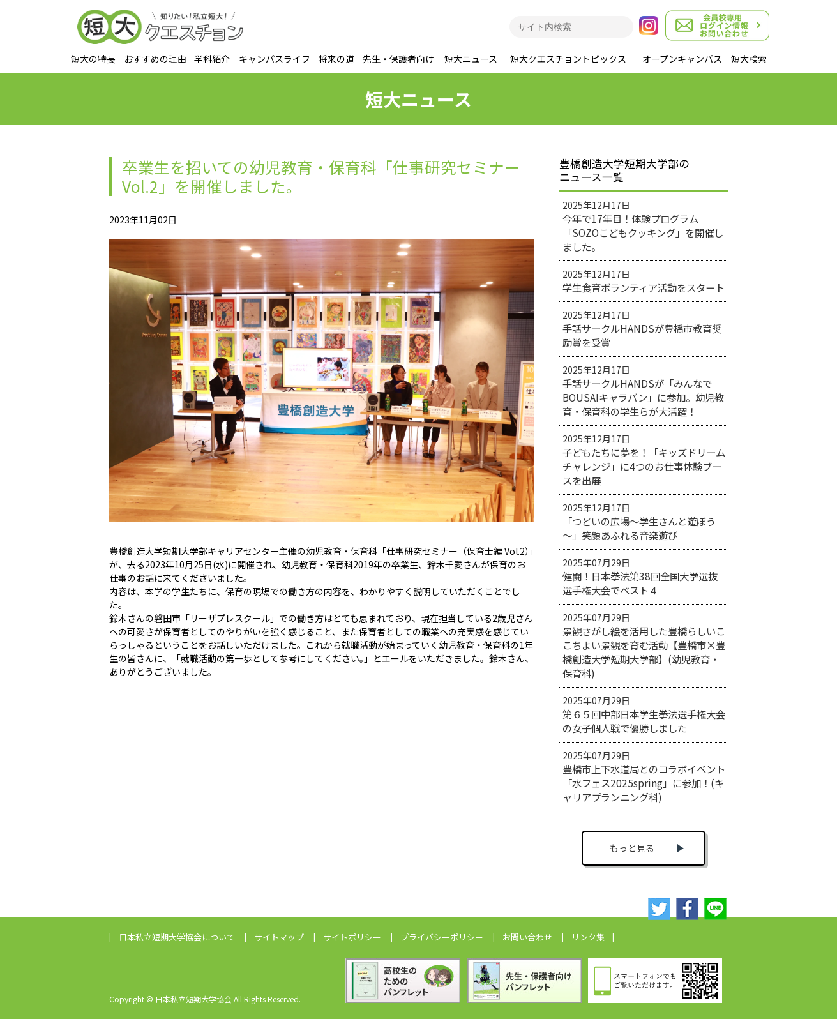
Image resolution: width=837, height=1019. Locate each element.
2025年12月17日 (642, 226)
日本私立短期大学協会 (177, 937)
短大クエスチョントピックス (568, 58)
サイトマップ (279, 937)
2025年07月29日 (640, 576)
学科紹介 (212, 58)
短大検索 (749, 58)
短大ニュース (470, 58)
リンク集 (588, 937)
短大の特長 (93, 58)
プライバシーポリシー (441, 937)
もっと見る (632, 848)
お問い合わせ (527, 937)
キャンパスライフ (274, 58)
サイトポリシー (352, 937)
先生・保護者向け (398, 58)
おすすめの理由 (155, 58)
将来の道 (336, 58)
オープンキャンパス (682, 58)
